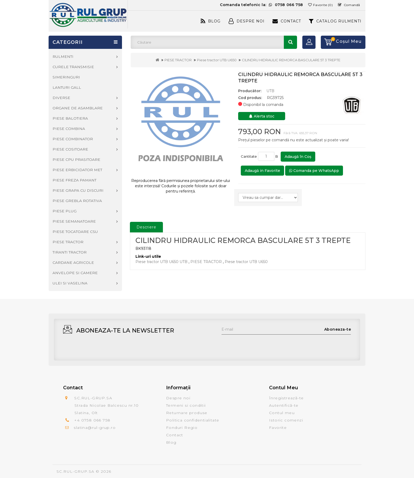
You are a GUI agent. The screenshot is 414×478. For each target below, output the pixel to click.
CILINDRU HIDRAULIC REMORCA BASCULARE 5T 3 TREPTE (291, 60)
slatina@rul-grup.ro (95, 427)
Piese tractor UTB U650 (217, 60)
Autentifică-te (284, 405)
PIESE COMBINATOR (73, 139)
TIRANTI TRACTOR (70, 252)
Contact (286, 21)
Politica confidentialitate (192, 420)
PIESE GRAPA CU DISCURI (78, 190)
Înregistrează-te (286, 398)
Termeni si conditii (186, 405)
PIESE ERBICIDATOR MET (77, 169)
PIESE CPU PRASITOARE (76, 159)
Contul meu (282, 412)
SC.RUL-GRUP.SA (76, 471)
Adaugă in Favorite (262, 170)
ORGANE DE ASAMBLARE (78, 108)
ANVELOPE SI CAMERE (75, 272)
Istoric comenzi (286, 420)
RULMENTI (63, 56)
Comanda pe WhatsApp (314, 170)
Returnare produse (187, 412)
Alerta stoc (261, 116)
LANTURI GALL (67, 87)
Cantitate (249, 156)
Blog (210, 21)
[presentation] (262, 345)
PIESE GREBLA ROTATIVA (77, 200)
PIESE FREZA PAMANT (74, 180)
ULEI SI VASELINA (70, 283)
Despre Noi (247, 21)
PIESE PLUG (65, 211)
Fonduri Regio (181, 427)
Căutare (290, 42)
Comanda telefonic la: (261, 4)
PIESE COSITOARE (70, 149)
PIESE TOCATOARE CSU (75, 231)
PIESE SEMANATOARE (74, 221)
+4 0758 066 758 (92, 420)
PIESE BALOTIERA (70, 118)
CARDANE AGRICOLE (73, 262)
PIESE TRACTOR (178, 60)
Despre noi (178, 398)
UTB (270, 90)
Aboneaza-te (337, 329)
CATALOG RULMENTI (335, 21)
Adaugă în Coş (298, 156)
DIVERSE (61, 97)
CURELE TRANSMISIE (73, 66)
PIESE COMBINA (69, 128)
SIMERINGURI (66, 77)
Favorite (278, 427)
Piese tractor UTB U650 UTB (161, 261)
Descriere (146, 227)
